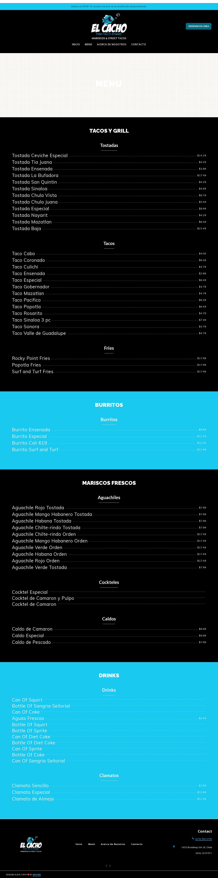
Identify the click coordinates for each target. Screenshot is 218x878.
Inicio (80, 844)
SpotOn (37, 874)
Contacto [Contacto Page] (138, 44)
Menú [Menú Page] (88, 44)
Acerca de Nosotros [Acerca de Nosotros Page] (111, 44)
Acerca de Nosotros (114, 844)
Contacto (137, 844)
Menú (92, 844)
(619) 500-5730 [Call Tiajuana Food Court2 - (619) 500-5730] (203, 838)
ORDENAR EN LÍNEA (198, 26)
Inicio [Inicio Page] (76, 44)
